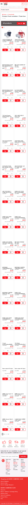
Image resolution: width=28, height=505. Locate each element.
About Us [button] (3, 490)
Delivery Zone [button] (4, 493)
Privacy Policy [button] (4, 497)
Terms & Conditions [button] (5, 495)
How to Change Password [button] (7, 485)
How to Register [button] (5, 481)
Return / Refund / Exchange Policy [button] (9, 491)
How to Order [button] (4, 483)
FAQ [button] (2, 498)
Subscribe (23, 456)
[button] (26, 1)
